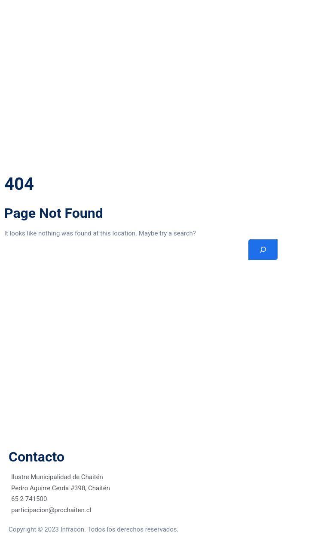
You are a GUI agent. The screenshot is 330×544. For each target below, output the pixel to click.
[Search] (263, 249)
